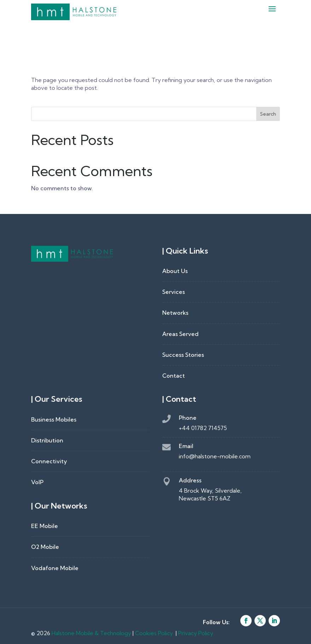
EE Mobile (44, 525)
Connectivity (49, 461)
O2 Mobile (45, 546)
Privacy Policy (195, 633)
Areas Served (180, 333)
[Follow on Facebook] (246, 620)
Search (268, 114)
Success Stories (183, 354)
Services (173, 291)
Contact (173, 375)
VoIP (37, 482)
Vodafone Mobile (54, 568)
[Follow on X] (260, 620)
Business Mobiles (53, 419)
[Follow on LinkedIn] (274, 620)
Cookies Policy (154, 633)
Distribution (47, 440)
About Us (175, 270)
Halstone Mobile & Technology (91, 633)
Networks (175, 312)
